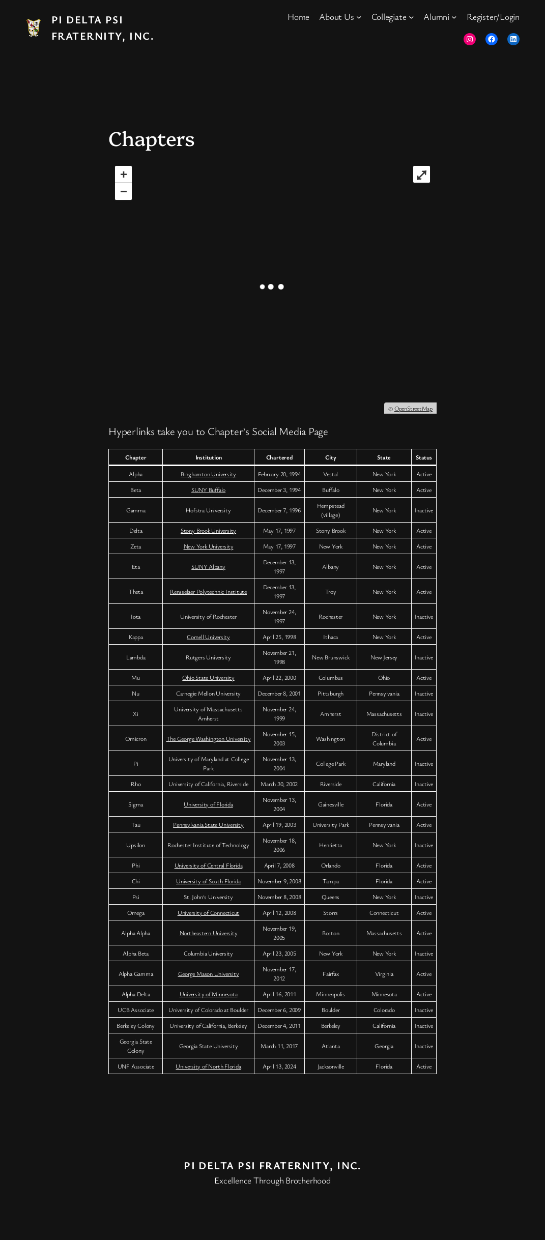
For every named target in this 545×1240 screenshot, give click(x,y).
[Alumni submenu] (453, 16)
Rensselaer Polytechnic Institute (208, 591)
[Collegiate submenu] (411, 16)
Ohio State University (208, 677)
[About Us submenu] (358, 16)
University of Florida (208, 804)
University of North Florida (208, 1066)
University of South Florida (208, 881)
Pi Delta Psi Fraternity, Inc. (272, 1165)
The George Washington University (208, 738)
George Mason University (208, 973)
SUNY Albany (208, 566)
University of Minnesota (209, 994)
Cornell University (208, 636)
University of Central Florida (209, 865)
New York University (209, 546)
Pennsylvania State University (208, 824)
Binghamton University (208, 474)
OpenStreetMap (413, 408)
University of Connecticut (209, 912)
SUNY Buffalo (208, 489)
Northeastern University (209, 933)
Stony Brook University (208, 530)
